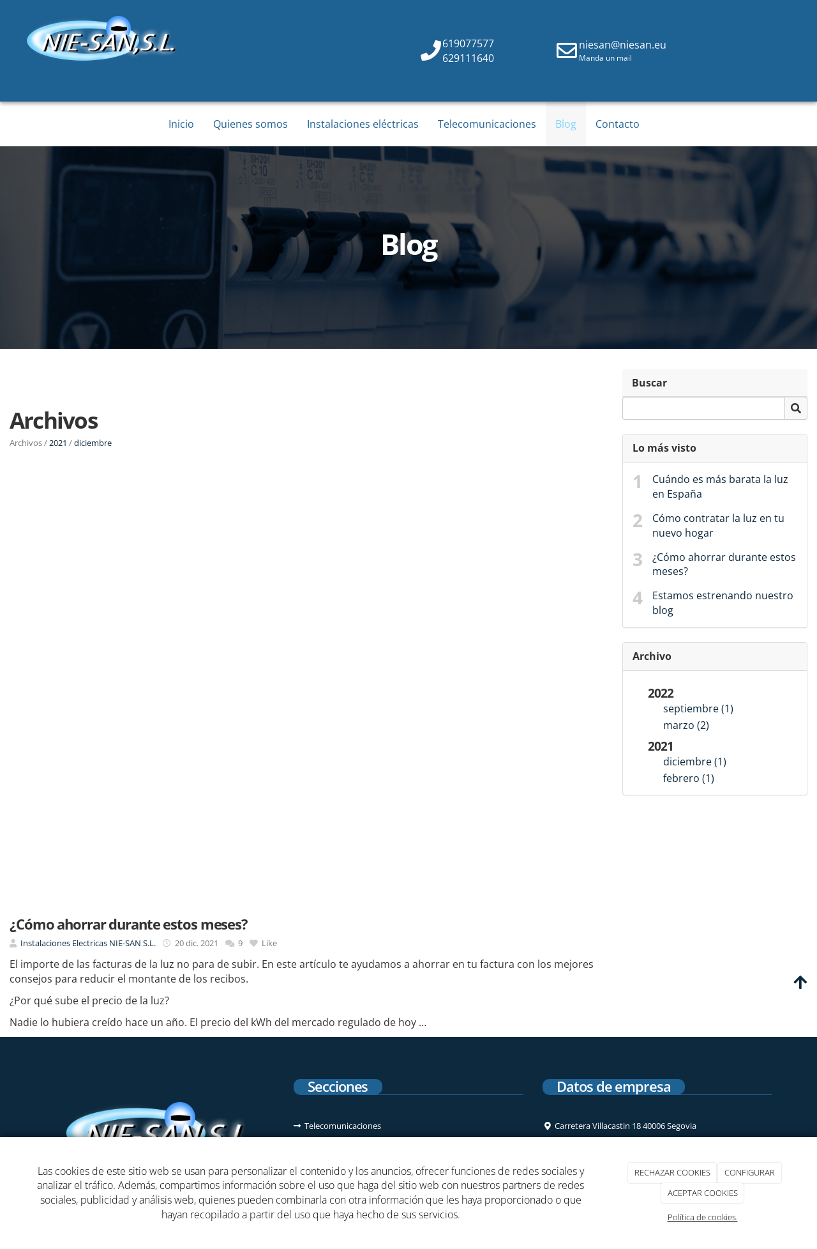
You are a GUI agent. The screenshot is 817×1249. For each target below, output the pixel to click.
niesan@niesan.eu (622, 45)
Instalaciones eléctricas (363, 124)
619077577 (468, 43)
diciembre (93, 442)
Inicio (181, 124)
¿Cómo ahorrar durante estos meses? (724, 564)
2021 (58, 442)
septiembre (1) (698, 708)
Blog (565, 124)
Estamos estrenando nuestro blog (722, 602)
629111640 (468, 58)
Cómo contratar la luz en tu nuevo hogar (718, 525)
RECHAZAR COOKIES (672, 1172)
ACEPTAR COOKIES (703, 1193)
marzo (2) (686, 725)
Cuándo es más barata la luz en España (720, 486)
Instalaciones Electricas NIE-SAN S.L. (88, 943)
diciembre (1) (694, 762)
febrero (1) (688, 778)
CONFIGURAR (749, 1172)
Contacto (618, 124)
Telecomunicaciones (487, 124)
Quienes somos (250, 124)
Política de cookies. (703, 1217)
